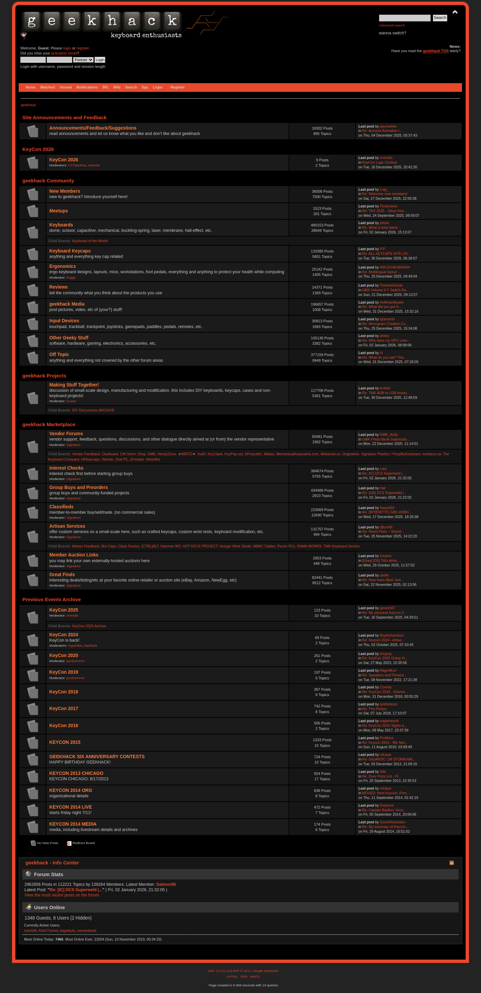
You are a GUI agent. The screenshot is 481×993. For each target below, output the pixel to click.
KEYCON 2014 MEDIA (73, 824)
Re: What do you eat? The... (384, 357)
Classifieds (61, 506)
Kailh (202, 454)
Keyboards (61, 224)
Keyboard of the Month (90, 241)
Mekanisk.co (330, 454)
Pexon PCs (286, 546)
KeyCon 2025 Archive (89, 626)
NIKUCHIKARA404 (395, 267)
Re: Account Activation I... (382, 131)
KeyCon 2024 (63, 634)
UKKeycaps (90, 459)
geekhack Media (67, 304)
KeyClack (214, 454)
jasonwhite (388, 126)
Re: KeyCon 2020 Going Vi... (385, 658)
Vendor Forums (66, 433)
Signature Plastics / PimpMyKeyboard (390, 454)
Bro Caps (109, 546)
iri (381, 353)
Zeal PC (121, 459)
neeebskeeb (87, 931)
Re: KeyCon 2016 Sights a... (384, 725)
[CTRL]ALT (150, 546)
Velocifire (153, 459)
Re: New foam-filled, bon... (383, 580)
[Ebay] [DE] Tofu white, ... (382, 560)
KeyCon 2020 (63, 655)
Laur (383, 469)
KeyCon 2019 (63, 672)
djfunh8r (386, 527)
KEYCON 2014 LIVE (70, 807)
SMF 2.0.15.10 (219, 971)
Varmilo (107, 459)
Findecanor (388, 206)
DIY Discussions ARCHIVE (93, 410)
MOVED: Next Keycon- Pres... (386, 793)
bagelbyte (67, 931)
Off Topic (59, 354)
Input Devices (64, 320)
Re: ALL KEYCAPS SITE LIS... (386, 254)
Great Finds (62, 574)
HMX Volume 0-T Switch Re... (385, 290)
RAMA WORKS (309, 546)
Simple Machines (265, 971)
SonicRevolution (393, 822)
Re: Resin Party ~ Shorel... (383, 531)
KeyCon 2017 (63, 708)
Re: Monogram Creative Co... (385, 324)
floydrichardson (392, 635)
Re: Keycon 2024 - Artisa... (383, 640)
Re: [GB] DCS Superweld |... (384, 493)
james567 (387, 608)
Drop (142, 454)
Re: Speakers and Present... (384, 675)
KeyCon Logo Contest (379, 162)
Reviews (58, 287)
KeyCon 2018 (63, 691)
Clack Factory (129, 546)
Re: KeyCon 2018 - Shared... (385, 692)
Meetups (58, 210)
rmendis (94, 165)
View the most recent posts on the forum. (62, 895)
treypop (385, 654)
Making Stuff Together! (74, 384)
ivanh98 (30, 931)
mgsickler (75, 645)
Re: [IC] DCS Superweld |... (383, 473)
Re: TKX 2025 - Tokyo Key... (384, 211)
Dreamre (386, 805)
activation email (64, 53)
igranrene (387, 319)
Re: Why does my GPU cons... (386, 340)
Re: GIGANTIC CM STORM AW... (388, 759)
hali (382, 488)
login (67, 48)
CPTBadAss (77, 165)
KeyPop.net (233, 454)
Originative (350, 454)
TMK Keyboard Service (341, 546)
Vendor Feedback (86, 454)
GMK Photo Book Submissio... (386, 439)
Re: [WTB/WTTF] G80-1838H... (387, 512)
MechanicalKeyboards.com (297, 454)
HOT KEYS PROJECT (200, 546)
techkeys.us (431, 454)
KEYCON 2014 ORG (70, 790)
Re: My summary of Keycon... (385, 827)
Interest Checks (66, 468)
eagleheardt (389, 721)
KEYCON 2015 (65, 742)
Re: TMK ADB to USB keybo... (386, 393)
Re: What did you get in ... (382, 307)
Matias (269, 454)
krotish (385, 388)
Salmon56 (166, 884)
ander (384, 575)
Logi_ (384, 189)
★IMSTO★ (187, 454)
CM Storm (128, 454)
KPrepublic (253, 454)
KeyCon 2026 (63, 159)
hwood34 (387, 508)
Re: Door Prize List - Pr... (381, 776)
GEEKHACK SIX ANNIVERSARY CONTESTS (97, 756)
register (82, 48)
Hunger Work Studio (236, 546)
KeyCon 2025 (63, 610)
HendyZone (167, 454)
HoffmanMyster (392, 302)
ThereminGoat (391, 285)
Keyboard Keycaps (70, 251)
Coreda (385, 687)
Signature (73, 445)
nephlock (90, 645)
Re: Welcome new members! (385, 194)
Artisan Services (67, 526)
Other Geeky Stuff (69, 337)
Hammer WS (171, 546)
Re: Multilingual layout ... (381, 272)
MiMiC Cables (265, 546)
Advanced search (392, 25)
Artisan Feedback (85, 546)
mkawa (385, 755)
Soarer (71, 401)
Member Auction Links (74, 554)
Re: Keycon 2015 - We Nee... (385, 742)
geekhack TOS (436, 51)
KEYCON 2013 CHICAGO (76, 773)
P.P (382, 249)
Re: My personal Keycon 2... (384, 613)
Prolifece (386, 738)
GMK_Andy (389, 435)
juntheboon (388, 704)
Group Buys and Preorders (78, 487)
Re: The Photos (374, 709)
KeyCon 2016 (63, 725)
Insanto (385, 556)
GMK (152, 454)
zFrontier (137, 459)
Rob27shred (48, 931)
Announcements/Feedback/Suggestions (93, 128)
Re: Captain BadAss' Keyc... (384, 810)
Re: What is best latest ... (382, 227)
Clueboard (110, 454)
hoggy (70, 277)
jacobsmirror (75, 661)
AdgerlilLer (388, 670)
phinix (384, 223)
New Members (64, 191)
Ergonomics (62, 266)
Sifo (383, 772)
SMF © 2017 (241, 971)
